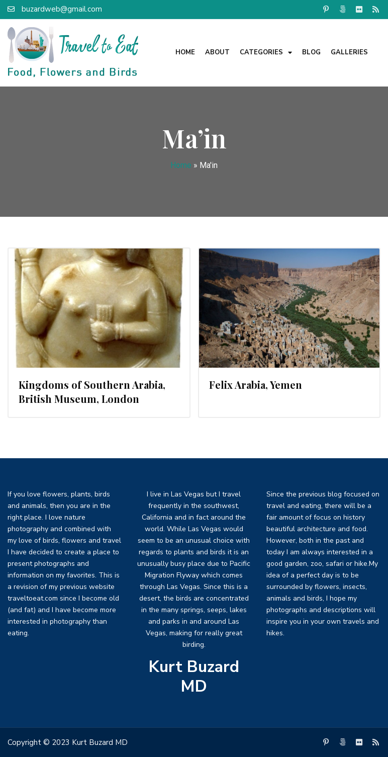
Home (185, 52)
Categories (266, 52)
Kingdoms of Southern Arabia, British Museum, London (92, 391)
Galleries (349, 52)
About (217, 52)
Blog (311, 52)
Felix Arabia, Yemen (255, 384)
